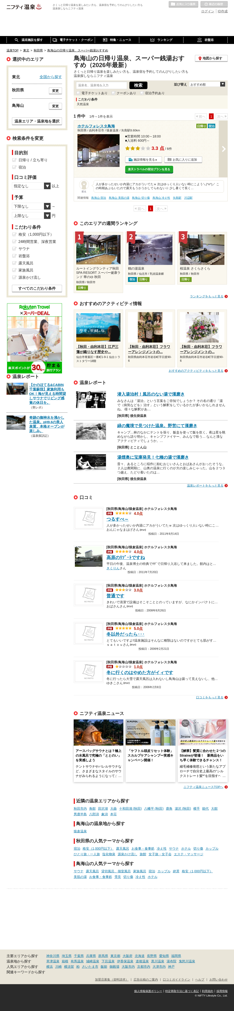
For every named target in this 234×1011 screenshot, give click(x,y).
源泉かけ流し (127, 854)
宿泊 (77, 848)
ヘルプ (199, 979)
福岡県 (176, 956)
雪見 (117, 877)
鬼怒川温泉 (187, 961)
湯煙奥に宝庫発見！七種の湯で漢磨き (153, 457)
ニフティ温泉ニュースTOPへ (203, 787)
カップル (212, 848)
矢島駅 (177, 197)
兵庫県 (91, 956)
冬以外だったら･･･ (125, 634)
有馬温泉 (77, 961)
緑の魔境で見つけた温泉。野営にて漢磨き (157, 425)
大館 (214, 808)
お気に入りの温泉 (183, 4)
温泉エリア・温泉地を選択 (37, 121)
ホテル (186, 848)
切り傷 (198, 848)
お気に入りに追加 (185, 159)
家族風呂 (139, 871)
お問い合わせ (218, 979)
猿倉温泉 (80, 831)
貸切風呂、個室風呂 (116, 871)
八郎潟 (94, 814)
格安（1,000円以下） (98, 848)
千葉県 (79, 956)
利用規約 (207, 991)
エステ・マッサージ (188, 854)
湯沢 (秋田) (183, 808)
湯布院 (171, 961)
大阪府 (127, 956)
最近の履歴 (214, 4)
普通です (115, 595)
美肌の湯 (80, 877)
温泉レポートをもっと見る (205, 485)
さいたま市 (90, 966)
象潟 (104, 814)
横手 (196, 808)
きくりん (113, 567)
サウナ (174, 848)
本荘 (113, 814)
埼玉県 (67, 956)
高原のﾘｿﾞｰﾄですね (125, 557)
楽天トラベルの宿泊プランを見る (149, 169)
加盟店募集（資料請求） (111, 979)
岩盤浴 (24, 256)
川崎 (58, 966)
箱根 (65, 961)
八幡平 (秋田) (154, 808)
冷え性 (162, 848)
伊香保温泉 (125, 961)
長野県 (152, 956)
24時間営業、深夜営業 (37, 242)
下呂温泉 (108, 961)
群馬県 (103, 956)
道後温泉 (142, 961)
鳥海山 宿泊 (98, 197)
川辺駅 (188, 197)
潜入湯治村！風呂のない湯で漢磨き (151, 394)
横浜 (49, 966)
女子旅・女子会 (160, 854)
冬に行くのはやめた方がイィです (139, 672)
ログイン (207, 11)
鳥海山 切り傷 (141, 197)
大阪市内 (128, 966)
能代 (205, 808)
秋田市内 (80, 808)
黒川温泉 (157, 961)
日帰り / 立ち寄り (33, 160)
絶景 (176, 871)
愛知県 (164, 956)
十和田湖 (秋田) (130, 808)
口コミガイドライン (176, 979)
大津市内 (159, 966)
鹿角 (169, 808)
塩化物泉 (108, 854)
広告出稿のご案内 (146, 979)
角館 (92, 808)
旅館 (143, 854)
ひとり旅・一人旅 (87, 854)
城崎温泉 (92, 961)
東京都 (115, 956)
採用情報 (222, 991)
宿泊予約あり (155, 93)
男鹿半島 (80, 814)
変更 (55, 91)
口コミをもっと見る (209, 697)
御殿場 (114, 966)
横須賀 (69, 966)
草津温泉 (52, 961)
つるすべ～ (117, 519)
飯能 (104, 966)
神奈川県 (52, 956)
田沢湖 (103, 808)
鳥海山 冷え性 (161, 197)
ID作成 (223, 11)
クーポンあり (126, 93)
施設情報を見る (144, 159)
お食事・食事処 (143, 848)
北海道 (140, 956)
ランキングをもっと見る (206, 296)
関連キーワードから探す (26, 972)
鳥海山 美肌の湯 (119, 197)
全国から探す (51, 77)
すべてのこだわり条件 (37, 288)
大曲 (113, 808)
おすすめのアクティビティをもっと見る (196, 370)
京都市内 (143, 966)
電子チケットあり (94, 93)
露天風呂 (122, 848)
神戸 (171, 966)
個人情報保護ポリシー (148, 991)
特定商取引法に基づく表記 (182, 991)
